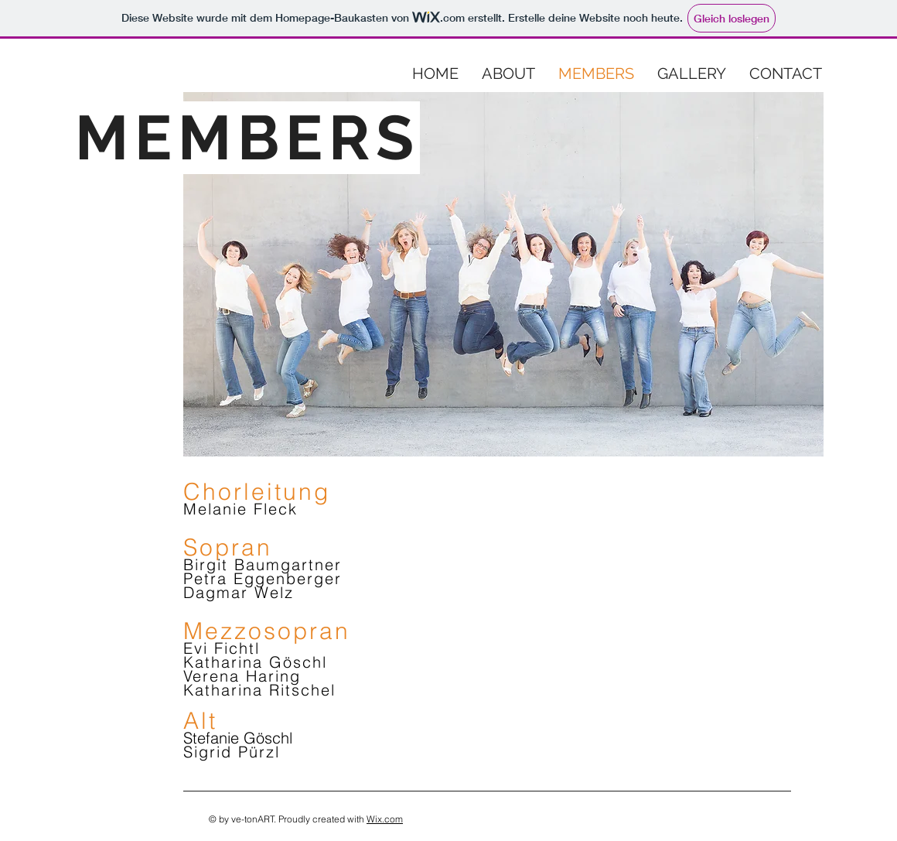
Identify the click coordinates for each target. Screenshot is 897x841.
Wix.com (385, 819)
